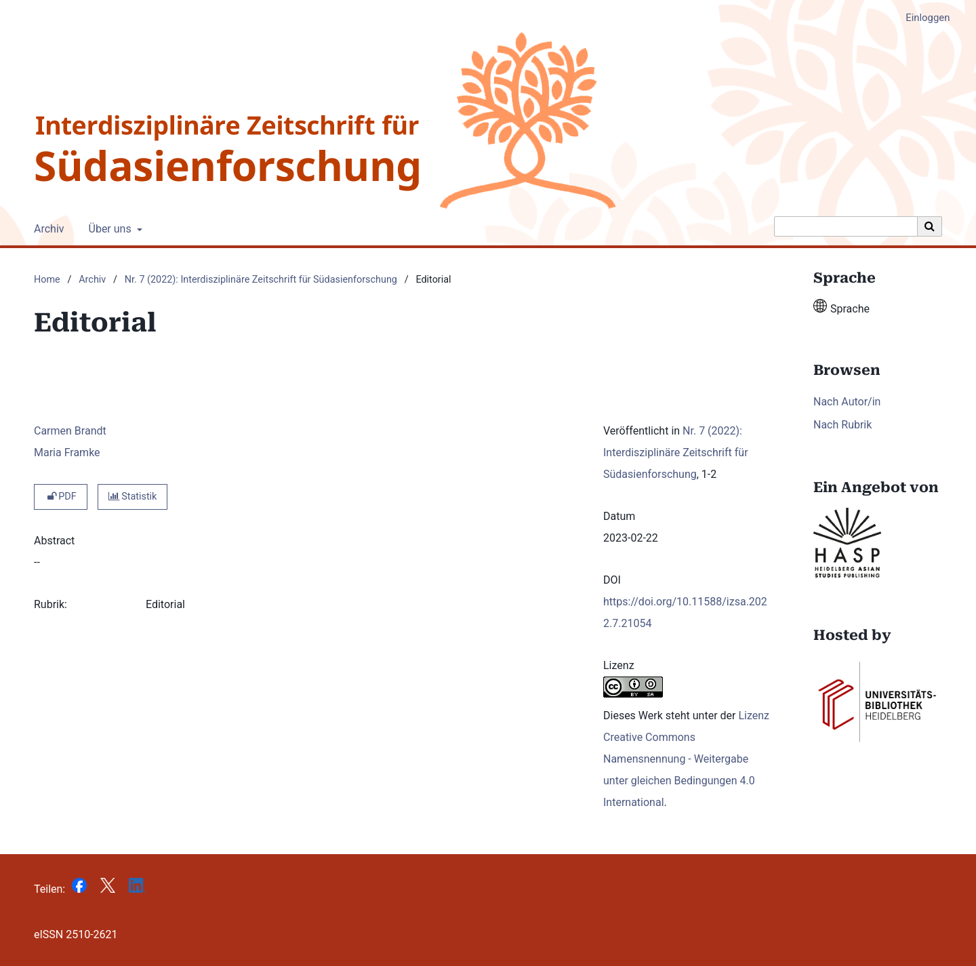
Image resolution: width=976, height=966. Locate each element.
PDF (61, 496)
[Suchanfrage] (846, 226)
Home (47, 279)
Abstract (54, 540)
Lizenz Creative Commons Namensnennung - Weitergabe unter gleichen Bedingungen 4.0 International (686, 759)
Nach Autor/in (846, 401)
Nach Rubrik (842, 424)
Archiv (46, 229)
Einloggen (922, 18)
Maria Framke (67, 452)
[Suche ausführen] (930, 226)
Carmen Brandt (70, 430)
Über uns (108, 229)
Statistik (132, 496)
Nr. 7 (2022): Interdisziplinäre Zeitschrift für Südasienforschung (261, 279)
